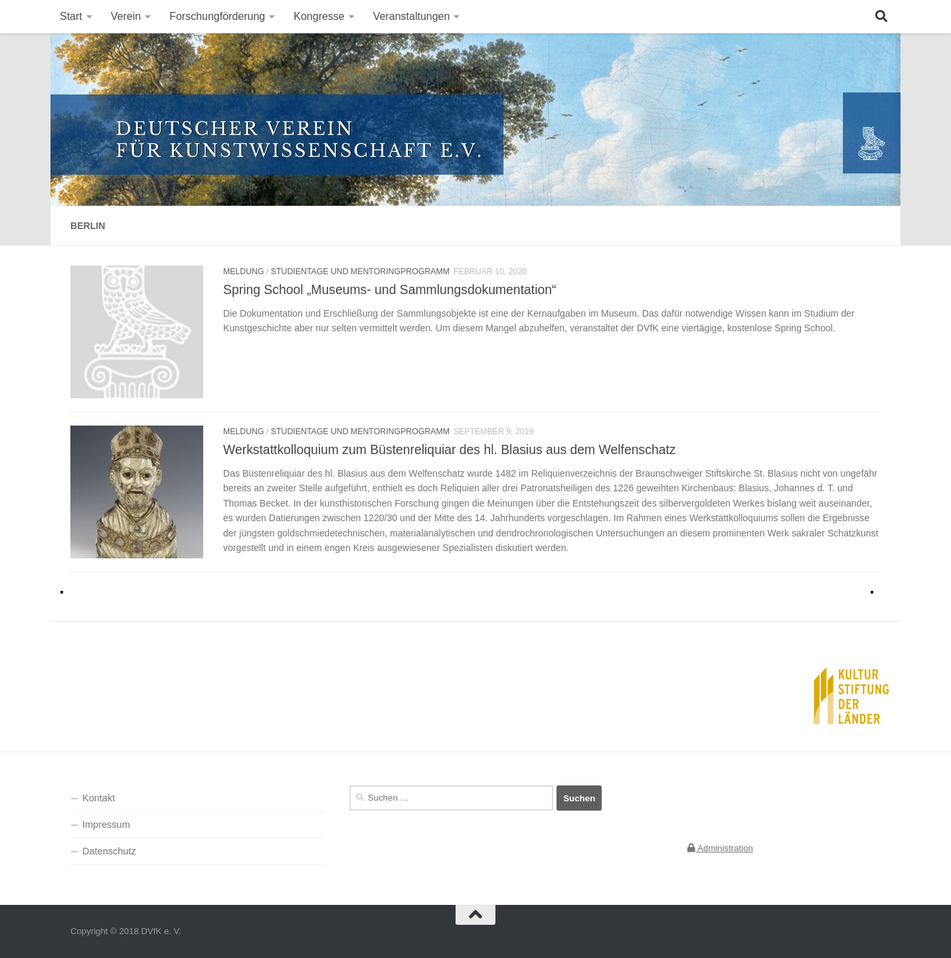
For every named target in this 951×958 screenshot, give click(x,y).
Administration (720, 848)
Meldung (243, 271)
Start (71, 16)
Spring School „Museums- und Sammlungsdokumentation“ (389, 289)
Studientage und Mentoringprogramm (360, 271)
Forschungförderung (217, 16)
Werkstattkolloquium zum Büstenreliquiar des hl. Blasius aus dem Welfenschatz (449, 449)
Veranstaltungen (411, 16)
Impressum (106, 824)
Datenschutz (109, 851)
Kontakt (98, 798)
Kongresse (319, 16)
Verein (126, 16)
